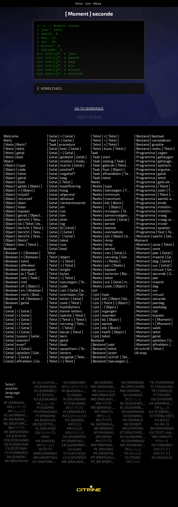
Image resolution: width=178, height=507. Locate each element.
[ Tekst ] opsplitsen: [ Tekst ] (69, 358)
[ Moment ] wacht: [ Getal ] (155, 246)
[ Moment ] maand (148, 291)
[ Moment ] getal (147, 346)
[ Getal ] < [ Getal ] (17, 329)
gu (37, 442)
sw (122, 454)
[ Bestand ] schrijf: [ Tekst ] (111, 366)
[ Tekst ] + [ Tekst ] (61, 287)
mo (93, 409)
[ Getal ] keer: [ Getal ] (64, 158)
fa (39, 413)
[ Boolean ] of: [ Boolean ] (22, 308)
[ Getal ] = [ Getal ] (17, 337)
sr (124, 438)
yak (154, 446)
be (5, 429)
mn (94, 404)
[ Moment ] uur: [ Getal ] (153, 275)
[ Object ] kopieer (16, 221)
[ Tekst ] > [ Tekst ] (105, 150)
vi (151, 425)
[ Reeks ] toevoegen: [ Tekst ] (113, 200)
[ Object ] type (14, 175)
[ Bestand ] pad (102, 354)
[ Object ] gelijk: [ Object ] (22, 196)
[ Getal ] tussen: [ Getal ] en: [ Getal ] (31, 346)
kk (67, 429)
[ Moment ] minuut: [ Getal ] (156, 279)
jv (64, 421)
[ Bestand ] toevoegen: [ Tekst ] (115, 371)
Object (8, 171)
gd (35, 434)
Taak (94, 162)
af (5, 412)
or (98, 446)
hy (64, 396)
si (126, 409)
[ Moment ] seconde (150, 308)
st (122, 442)
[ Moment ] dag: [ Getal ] (153, 271)
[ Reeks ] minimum (105, 204)
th (128, 471)
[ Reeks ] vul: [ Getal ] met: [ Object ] (118, 291)
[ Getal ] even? (14, 354)
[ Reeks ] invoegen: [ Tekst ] (112, 221)
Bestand (97, 350)
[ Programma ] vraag (150, 225)
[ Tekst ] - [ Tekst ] (61, 337)
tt (155, 404)
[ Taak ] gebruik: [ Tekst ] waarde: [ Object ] (123, 175)
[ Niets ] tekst (14, 158)
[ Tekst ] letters (59, 362)
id (63, 400)
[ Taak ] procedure (61, 154)
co (6, 454)
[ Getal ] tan (56, 225)
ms (93, 417)
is (64, 409)
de (7, 470)
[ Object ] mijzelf (16, 204)
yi (157, 450)
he (39, 454)
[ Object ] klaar (14, 216)
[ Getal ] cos (56, 221)
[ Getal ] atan (57, 229)
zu (153, 467)
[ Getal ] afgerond (61, 204)
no (96, 438)
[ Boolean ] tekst (16, 271)
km (70, 434)
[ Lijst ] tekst (100, 346)
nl (93, 434)
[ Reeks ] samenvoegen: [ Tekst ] (116, 225)
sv (123, 450)
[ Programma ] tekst (150, 187)
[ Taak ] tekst (101, 187)
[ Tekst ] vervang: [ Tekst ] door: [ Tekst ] (78, 333)
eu (36, 409)
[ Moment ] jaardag (149, 312)
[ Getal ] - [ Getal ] (17, 366)
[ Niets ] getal (14, 162)
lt (65, 463)
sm (123, 421)
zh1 (157, 459)
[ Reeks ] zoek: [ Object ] (109, 296)
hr (35, 467)
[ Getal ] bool (57, 258)
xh (152, 438)
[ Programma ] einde (150, 212)
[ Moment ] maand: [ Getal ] (155, 266)
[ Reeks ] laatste (103, 237)
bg (5, 433)
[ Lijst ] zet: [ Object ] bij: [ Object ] (116, 308)
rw (123, 400)
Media (97, 3)
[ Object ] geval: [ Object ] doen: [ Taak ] (33, 225)
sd (125, 404)
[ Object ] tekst (14, 183)
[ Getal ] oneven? (16, 350)
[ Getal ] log (56, 233)
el (35, 392)
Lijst (94, 300)
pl (96, 459)
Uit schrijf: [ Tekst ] (149, 358)
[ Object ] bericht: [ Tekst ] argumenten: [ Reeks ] (40, 229)
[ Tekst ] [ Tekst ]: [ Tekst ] (66, 329)
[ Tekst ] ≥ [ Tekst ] (105, 154)
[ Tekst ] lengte (58, 279)
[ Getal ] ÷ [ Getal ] (61, 162)
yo (153, 454)
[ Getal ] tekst (57, 250)
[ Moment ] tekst (147, 341)
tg (126, 467)
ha (38, 450)
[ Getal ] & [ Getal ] (61, 237)
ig (69, 404)
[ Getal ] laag (57, 187)
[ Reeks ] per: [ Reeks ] (108, 275)
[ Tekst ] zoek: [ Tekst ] (64, 312)
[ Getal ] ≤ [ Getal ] (17, 333)
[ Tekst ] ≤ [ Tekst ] (105, 146)
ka (65, 425)
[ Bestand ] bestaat (149, 146)
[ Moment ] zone (147, 258)
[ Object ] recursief (17, 208)
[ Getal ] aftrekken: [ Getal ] (24, 371)
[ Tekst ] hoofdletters (63, 316)
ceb (7, 450)
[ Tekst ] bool (57, 354)
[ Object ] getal (14, 187)
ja (67, 417)
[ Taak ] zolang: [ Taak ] (108, 171)
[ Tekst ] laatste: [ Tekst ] (66, 325)
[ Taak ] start (100, 166)
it (65, 413)
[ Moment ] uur (146, 300)
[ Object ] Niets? (15, 250)
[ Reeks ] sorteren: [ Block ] (111, 283)
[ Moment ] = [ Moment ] (153, 329)
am (9, 416)
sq (126, 434)
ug (153, 409)
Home (79, 3)
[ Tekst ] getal (57, 350)
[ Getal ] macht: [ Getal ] (65, 175)
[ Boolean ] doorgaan (19, 279)
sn (125, 425)
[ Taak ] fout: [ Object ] (108, 179)
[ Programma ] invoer (151, 233)
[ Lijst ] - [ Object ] (104, 316)
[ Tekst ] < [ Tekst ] (61, 371)
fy (37, 425)
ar (10, 420)
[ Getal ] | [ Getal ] (60, 241)
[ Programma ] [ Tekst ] (152, 196)
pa (98, 450)
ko (67, 442)
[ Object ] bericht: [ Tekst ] (23, 237)
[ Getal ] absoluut (60, 208)
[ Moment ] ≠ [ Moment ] (153, 333)
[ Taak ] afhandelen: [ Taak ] (112, 183)
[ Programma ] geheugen (153, 166)
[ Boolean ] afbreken (19, 275)
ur (157, 417)
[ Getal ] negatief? (61, 183)
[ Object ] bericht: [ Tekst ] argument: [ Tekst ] (38, 241)
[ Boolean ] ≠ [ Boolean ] (21, 266)
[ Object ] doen (14, 212)
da (9, 466)
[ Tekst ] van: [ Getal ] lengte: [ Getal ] (76, 300)
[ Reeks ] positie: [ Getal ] (110, 229)
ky (64, 450)
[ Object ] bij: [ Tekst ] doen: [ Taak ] (30, 233)
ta (127, 459)
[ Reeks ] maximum (106, 208)
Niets (7, 150)
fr (36, 421)
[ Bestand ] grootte (149, 154)
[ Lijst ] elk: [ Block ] (105, 337)
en (36, 396)
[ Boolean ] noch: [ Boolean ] (25, 304)
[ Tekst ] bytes (58, 283)
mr (98, 413)
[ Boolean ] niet (15, 291)
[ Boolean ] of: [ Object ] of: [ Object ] (31, 296)
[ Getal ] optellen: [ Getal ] (23, 362)
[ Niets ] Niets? (14, 154)
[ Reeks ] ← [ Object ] (107, 216)
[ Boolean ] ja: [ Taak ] (19, 283)
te (126, 463)
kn (69, 438)
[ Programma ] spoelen (152, 237)
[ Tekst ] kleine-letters (64, 321)
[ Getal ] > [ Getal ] (17, 321)
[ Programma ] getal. (150, 183)
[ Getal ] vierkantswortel (66, 212)
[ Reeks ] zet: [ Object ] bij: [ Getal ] (117, 246)
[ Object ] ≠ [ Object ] (19, 200)
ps (95, 463)
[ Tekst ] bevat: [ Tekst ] (65, 341)
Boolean (9, 258)
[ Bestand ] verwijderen (152, 150)
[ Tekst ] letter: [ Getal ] (65, 308)
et (39, 404)
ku (65, 446)
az (5, 425)
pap (94, 454)
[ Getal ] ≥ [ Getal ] (17, 325)
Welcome (10, 146)
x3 (157, 429)
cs (8, 458)
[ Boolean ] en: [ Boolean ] (23, 300)
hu (65, 392)
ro (123, 392)
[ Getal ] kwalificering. (64, 196)
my (99, 425)
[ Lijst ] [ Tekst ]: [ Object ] (110, 312)
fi (38, 417)
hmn (37, 463)
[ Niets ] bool (13, 166)
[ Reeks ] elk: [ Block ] (107, 212)
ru (123, 396)
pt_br (96, 471)
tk (152, 392)
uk (151, 413)
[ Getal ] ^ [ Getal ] (61, 246)
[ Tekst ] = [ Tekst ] (61, 271)
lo (69, 459)
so (124, 429)
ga (37, 429)
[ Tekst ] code (57, 296)
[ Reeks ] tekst (102, 287)
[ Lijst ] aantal (101, 333)
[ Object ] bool (14, 191)
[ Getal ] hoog (57, 200)
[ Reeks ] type (101, 196)
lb (64, 454)
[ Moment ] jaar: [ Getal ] (153, 262)
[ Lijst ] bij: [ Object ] (106, 329)
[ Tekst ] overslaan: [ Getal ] (68, 304)
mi (96, 392)
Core (88, 3)
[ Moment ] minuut (149, 304)
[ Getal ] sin (56, 216)
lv (65, 467)
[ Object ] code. (14, 179)
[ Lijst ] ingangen (104, 321)
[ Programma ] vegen (150, 162)
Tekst (51, 262)
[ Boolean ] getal (16, 312)
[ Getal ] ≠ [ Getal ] (17, 341)
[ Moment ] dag (146, 296)
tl (153, 396)
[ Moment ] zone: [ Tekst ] (154, 254)
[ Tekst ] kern (57, 346)
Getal (7, 316)
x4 (156, 434)
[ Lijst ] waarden (103, 325)
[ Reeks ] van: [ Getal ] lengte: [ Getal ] (120, 262)
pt (93, 467)
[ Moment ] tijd (145, 321)
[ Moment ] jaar (146, 287)
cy (7, 462)
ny (96, 442)
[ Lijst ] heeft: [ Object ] (108, 341)
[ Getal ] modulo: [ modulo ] (68, 171)
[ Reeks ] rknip (102, 250)
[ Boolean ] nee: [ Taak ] (21, 287)
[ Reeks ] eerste (103, 233)
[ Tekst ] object (58, 266)
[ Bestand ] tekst (103, 358)
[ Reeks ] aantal (103, 258)
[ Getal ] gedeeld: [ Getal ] (67, 166)
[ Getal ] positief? (60, 179)
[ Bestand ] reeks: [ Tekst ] (154, 158)
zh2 (156, 463)
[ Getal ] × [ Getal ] (61, 146)
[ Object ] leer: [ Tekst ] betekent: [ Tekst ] (35, 254)
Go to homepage (89, 118)
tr (153, 400)
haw (45, 446)
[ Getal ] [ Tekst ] (59, 191)
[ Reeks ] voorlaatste (107, 241)
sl (122, 417)
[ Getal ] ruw (56, 254)
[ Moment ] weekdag (150, 316)
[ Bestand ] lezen (104, 362)
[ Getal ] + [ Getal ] (17, 358)
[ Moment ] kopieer (149, 325)
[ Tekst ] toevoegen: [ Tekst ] (69, 291)
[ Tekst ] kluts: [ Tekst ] (108, 158)
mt (97, 421)
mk (93, 396)
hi (40, 459)
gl (37, 438)
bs (6, 441)
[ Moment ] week (147, 337)
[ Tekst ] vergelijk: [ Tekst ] (67, 366)
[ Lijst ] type (100, 304)
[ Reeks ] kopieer (103, 279)
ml (94, 400)
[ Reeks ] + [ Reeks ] (105, 271)
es (36, 400)
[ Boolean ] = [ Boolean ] (21, 262)
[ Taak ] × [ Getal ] (60, 150)
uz (151, 421)
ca (8, 445)
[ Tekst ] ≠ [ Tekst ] (61, 275)
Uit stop (140, 362)
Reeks (95, 191)
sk (122, 413)
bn (10, 437)
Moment (141, 250)
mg (64, 471)
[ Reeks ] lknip (101, 254)
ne (98, 429)
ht (35, 471)
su (122, 446)
